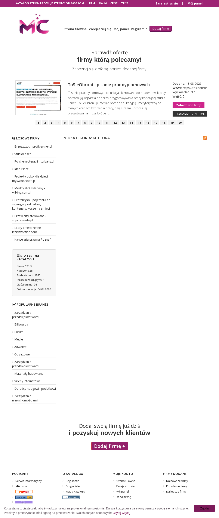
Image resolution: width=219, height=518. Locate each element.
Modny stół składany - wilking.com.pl (28, 190)
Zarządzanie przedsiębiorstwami (25, 315)
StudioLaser (22, 154)
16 (147, 122)
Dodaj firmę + (109, 446)
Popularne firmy (176, 486)
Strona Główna (75, 29)
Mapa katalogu (75, 491)
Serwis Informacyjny (28, 481)
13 (123, 122)
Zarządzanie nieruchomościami (25, 398)
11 (106, 122)
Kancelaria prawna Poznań (32, 239)
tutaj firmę (190, 113)
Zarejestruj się (166, 3)
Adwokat (20, 347)
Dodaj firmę (160, 29)
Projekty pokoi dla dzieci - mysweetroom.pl (31, 178)
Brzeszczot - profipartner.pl (33, 146)
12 (115, 122)
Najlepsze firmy (176, 491)
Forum (19, 332)
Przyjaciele (73, 486)
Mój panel (195, 3)
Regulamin (139, 29)
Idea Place (21, 169)
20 (180, 122)
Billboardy (21, 324)
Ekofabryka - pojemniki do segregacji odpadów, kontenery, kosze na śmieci (31, 204)
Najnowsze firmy (177, 481)
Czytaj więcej (121, 513)
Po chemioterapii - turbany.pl (34, 161)
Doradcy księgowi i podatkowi (35, 388)
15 (139, 122)
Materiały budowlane (28, 373)
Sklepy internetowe (27, 381)
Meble (18, 339)
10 (98, 122)
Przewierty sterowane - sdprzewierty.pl (29, 218)
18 (163, 122)
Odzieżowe (22, 354)
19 (171, 122)
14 (131, 122)
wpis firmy (188, 105)
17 (155, 122)
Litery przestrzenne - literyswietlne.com (27, 230)
